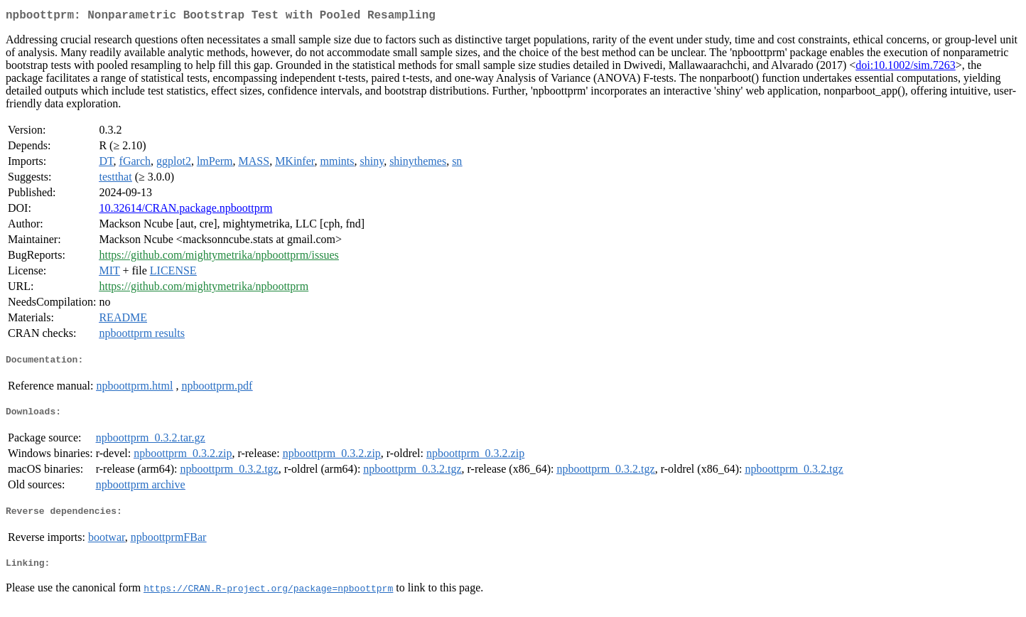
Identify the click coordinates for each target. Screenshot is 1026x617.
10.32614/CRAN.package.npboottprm (185, 211)
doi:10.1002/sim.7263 (905, 68)
